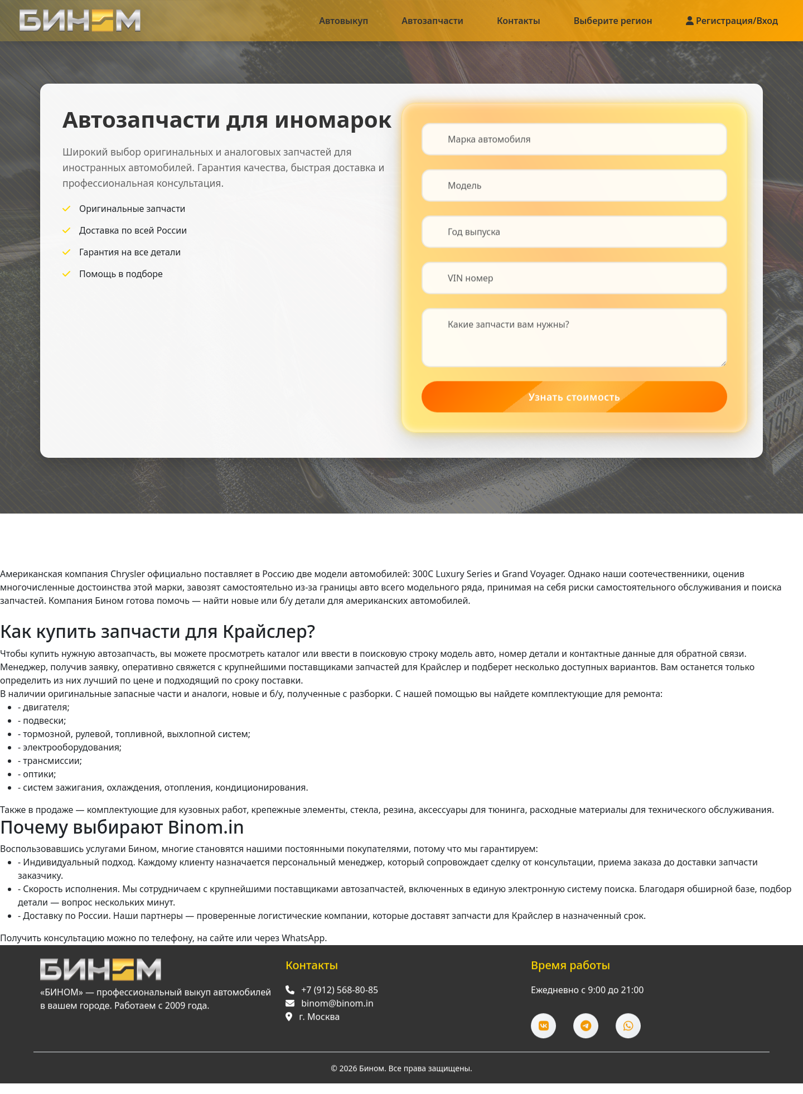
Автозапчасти (432, 20)
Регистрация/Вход (732, 20)
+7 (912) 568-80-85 (339, 993)
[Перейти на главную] (100, 973)
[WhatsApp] (628, 1029)
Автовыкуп (343, 20)
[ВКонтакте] (543, 1029)
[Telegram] (585, 1029)
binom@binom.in (337, 1006)
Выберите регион (613, 20)
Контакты (518, 20)
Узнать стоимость (575, 397)
